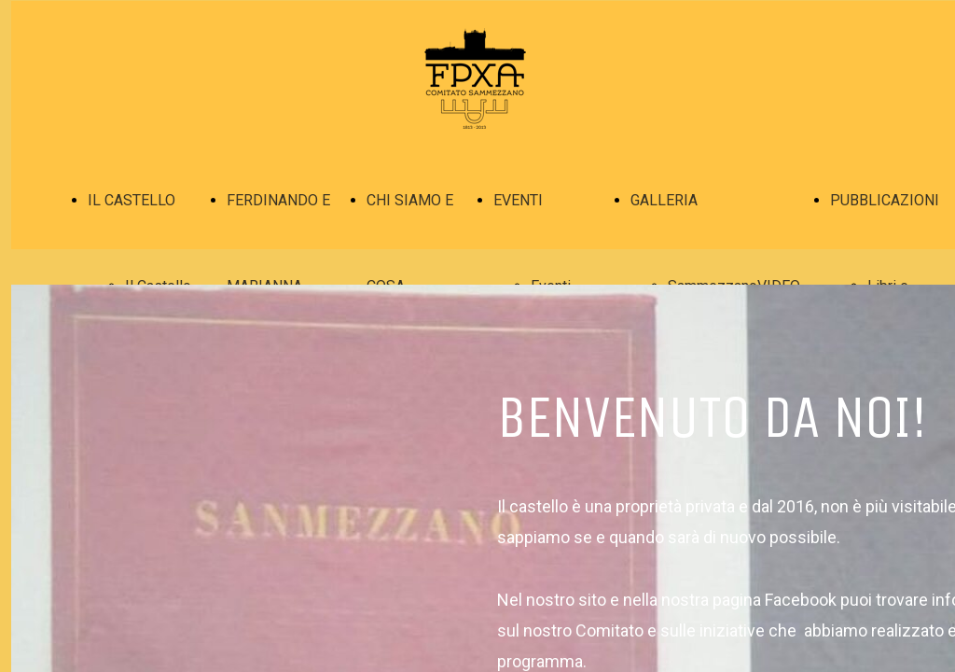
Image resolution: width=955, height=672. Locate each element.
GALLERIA (664, 200)
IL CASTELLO (131, 200)
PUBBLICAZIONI (884, 200)
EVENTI (518, 200)
